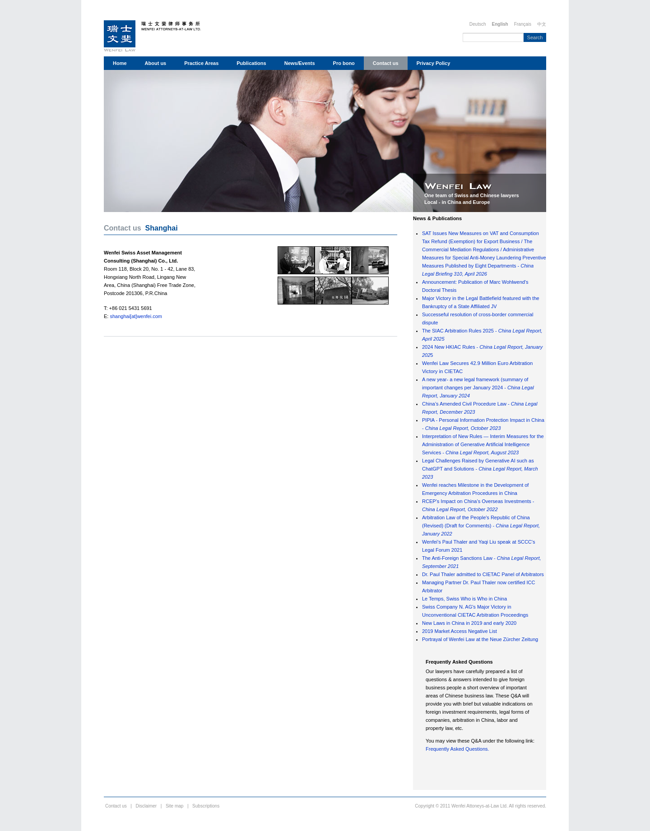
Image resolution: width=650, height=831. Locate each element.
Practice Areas (201, 63)
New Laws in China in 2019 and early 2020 (469, 623)
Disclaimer (146, 805)
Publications (251, 63)
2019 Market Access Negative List (459, 631)
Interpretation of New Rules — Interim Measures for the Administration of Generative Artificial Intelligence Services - (483, 444)
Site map (174, 805)
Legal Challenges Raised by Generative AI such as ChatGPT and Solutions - (480, 469)
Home (120, 63)
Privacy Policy (433, 63)
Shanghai (161, 228)
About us (156, 63)
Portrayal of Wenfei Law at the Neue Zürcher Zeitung (480, 639)
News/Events (299, 63)
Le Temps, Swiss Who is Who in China (464, 598)
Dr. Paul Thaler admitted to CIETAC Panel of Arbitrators (483, 574)
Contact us (386, 63)
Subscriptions (205, 805)
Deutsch (477, 24)
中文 (541, 24)
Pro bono (344, 63)
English (500, 24)
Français (522, 24)
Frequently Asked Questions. (457, 749)
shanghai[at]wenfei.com (136, 316)
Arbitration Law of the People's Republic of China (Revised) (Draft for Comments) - (481, 525)
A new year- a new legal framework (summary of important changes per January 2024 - (478, 387)
